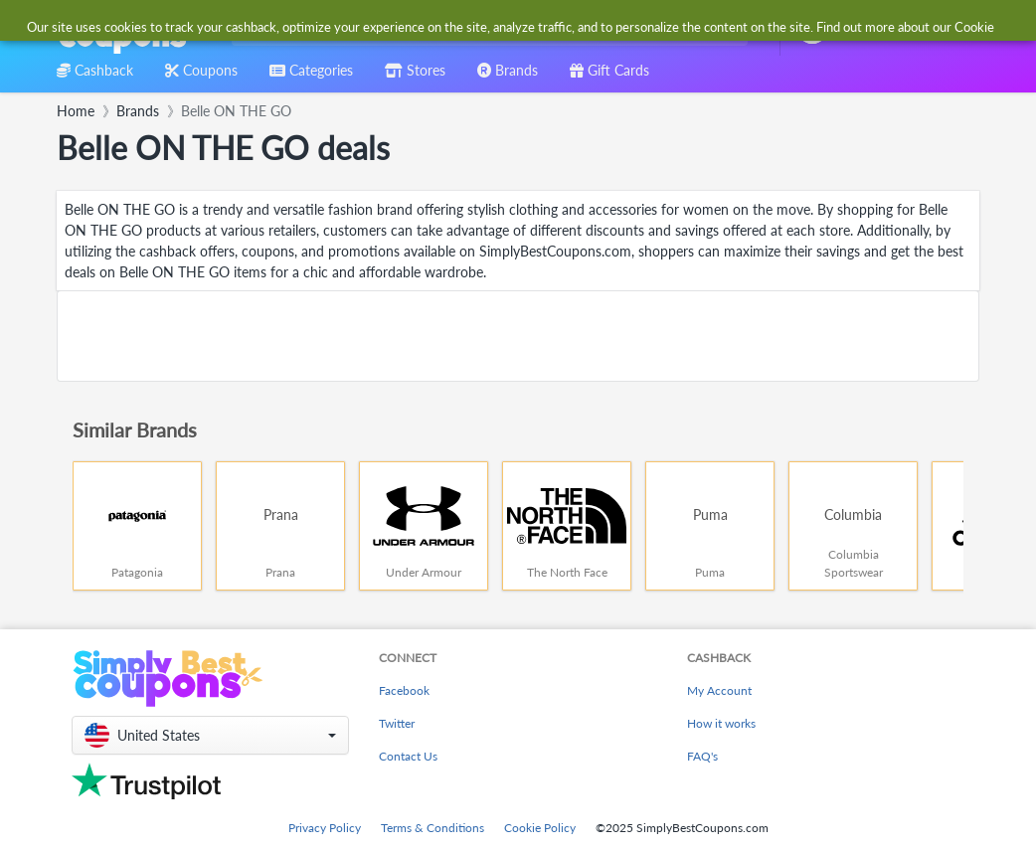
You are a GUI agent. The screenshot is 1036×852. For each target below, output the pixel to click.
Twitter (397, 723)
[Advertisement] (518, 336)
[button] (210, 735)
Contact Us (408, 756)
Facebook (404, 690)
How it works (721, 723)
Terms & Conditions (432, 827)
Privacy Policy (324, 827)
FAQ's (702, 756)
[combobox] (486, 28)
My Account (719, 690)
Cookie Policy (540, 827)
